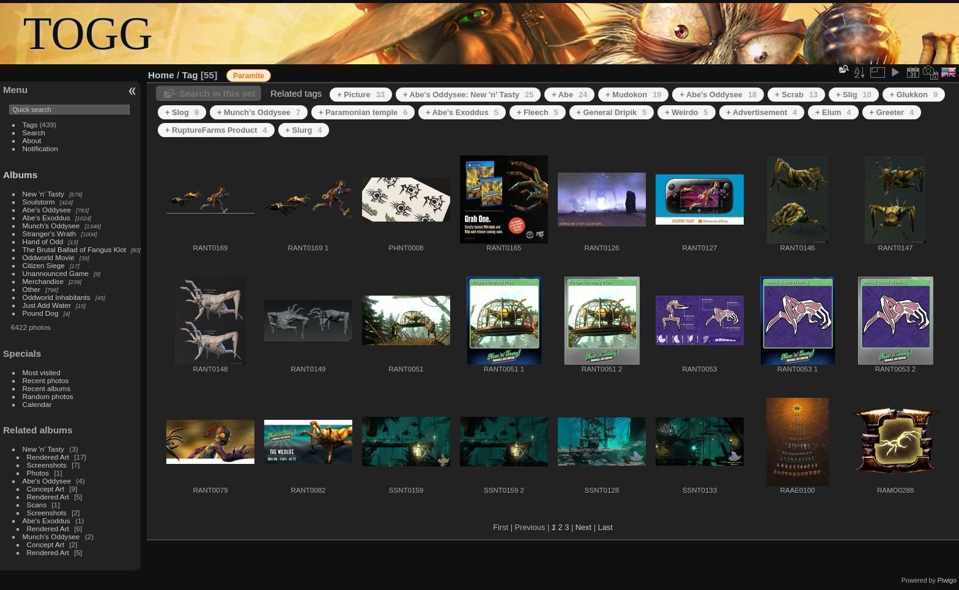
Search (34, 132)
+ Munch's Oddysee (258, 112)
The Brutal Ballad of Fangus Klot (74, 249)
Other (31, 289)
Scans (37, 505)
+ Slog (182, 112)
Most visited (42, 372)
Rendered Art (48, 457)
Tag (190, 75)
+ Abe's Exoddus (462, 112)
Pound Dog (41, 313)
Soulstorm (39, 202)
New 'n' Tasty (43, 194)
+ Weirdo (686, 112)
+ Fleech (537, 112)
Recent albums (46, 388)
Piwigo (947, 580)
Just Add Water (47, 305)
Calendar (37, 404)
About (32, 140)
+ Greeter (892, 112)
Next (583, 527)
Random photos (48, 396)
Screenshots (47, 465)
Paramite (248, 76)
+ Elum (833, 112)
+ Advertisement (762, 112)
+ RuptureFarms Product (216, 130)
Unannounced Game (56, 273)
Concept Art (45, 489)
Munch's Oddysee (51, 226)
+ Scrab (796, 94)
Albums (20, 175)
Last (605, 527)
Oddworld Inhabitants (57, 297)
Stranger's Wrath (49, 233)
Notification (40, 148)
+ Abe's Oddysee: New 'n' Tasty (468, 94)
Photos (38, 473)
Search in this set (217, 93)
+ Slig (854, 94)
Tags (30, 125)
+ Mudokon (633, 94)
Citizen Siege (44, 265)
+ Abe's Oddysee (718, 94)
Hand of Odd (43, 241)
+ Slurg (304, 130)
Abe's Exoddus (46, 218)
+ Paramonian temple (363, 112)
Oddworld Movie (49, 257)
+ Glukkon (914, 94)
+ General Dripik (612, 112)
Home (161, 75)
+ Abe (569, 94)
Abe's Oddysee (47, 210)
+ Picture (361, 94)
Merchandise (43, 281)
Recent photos (46, 380)
